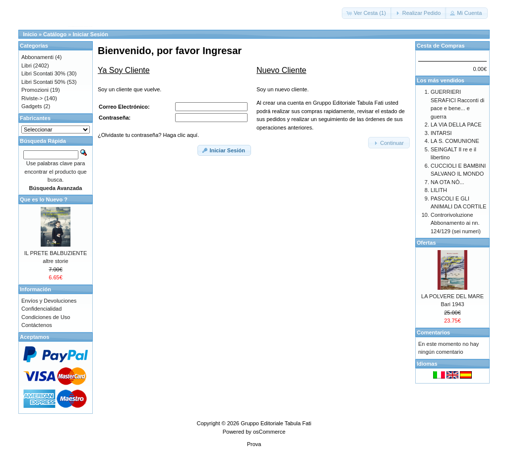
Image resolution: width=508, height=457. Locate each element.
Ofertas (426, 243)
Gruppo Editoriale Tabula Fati (276, 423)
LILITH (439, 190)
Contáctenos (36, 325)
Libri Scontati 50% (43, 82)
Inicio (30, 34)
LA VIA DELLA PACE (456, 125)
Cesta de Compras (441, 46)
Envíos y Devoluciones (48, 301)
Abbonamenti (37, 57)
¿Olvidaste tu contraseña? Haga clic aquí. (148, 135)
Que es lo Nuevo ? (43, 199)
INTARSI (441, 133)
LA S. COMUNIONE (455, 141)
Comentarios (433, 332)
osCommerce (269, 432)
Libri (26, 65)
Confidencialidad (41, 309)
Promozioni (35, 90)
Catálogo (54, 34)
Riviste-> (32, 98)
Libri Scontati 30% (43, 73)
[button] (367, 13)
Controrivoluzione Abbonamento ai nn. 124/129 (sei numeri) (456, 223)
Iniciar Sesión (90, 34)
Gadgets (31, 106)
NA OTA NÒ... (447, 182)
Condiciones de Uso (45, 317)
